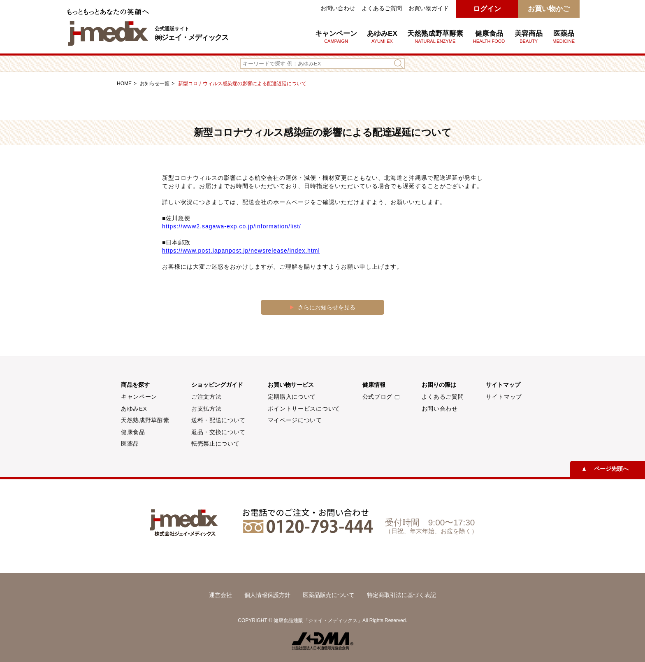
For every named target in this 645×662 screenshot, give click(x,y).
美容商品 (529, 37)
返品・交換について (218, 432)
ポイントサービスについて (304, 409)
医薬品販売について (329, 595)
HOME (124, 83)
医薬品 (563, 37)
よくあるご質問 (382, 8)
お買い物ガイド (428, 8)
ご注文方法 (206, 397)
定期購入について (292, 397)
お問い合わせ (337, 8)
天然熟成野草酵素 (435, 37)
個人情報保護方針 (267, 595)
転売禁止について (215, 444)
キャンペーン (336, 37)
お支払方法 (206, 409)
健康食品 (133, 432)
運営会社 (220, 595)
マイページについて (295, 420)
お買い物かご (549, 9)
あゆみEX (382, 37)
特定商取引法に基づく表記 (401, 595)
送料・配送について (218, 420)
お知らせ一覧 (154, 83)
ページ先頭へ (611, 468)
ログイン (487, 9)
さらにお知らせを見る (326, 307)
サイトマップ (504, 397)
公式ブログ (380, 397)
